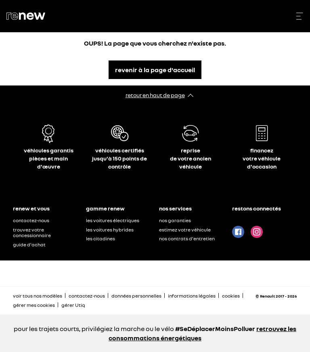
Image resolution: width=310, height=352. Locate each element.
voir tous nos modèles (37, 296)
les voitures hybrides (110, 230)
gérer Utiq (73, 305)
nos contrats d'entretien (187, 238)
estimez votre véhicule (185, 230)
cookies (231, 296)
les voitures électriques (112, 220)
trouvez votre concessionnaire (32, 233)
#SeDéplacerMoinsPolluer (215, 329)
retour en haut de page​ (155, 95)
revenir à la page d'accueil (155, 70)
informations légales (192, 296)
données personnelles (136, 296)
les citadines (100, 238)
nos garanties (175, 220)
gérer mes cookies (34, 305)
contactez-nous (31, 220)
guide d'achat (29, 245)
